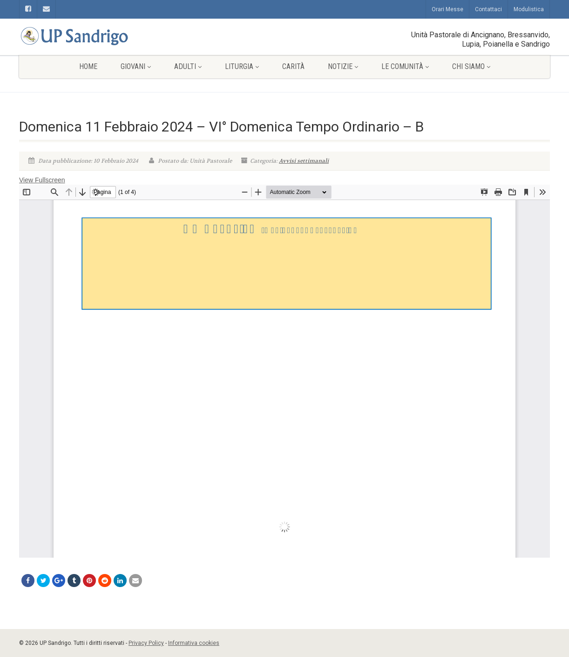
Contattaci (488, 9)
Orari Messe (447, 9)
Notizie (343, 66)
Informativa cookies (193, 643)
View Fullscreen (42, 180)
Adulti (188, 66)
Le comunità (405, 66)
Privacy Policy (146, 643)
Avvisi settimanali (304, 161)
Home (88, 66)
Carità (293, 66)
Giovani (136, 66)
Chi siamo (471, 66)
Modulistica (529, 9)
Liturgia (242, 66)
